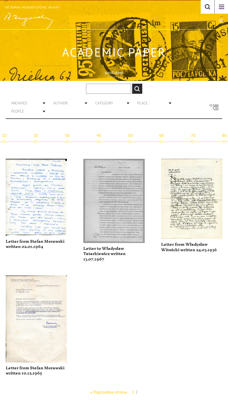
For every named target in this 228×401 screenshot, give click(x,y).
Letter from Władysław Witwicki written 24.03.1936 (189, 247)
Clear (213, 105)
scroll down (113, 73)
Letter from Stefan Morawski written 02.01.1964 (35, 244)
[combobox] (26, 103)
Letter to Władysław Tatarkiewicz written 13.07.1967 (104, 254)
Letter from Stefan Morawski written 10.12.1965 (35, 370)
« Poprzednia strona (108, 392)
